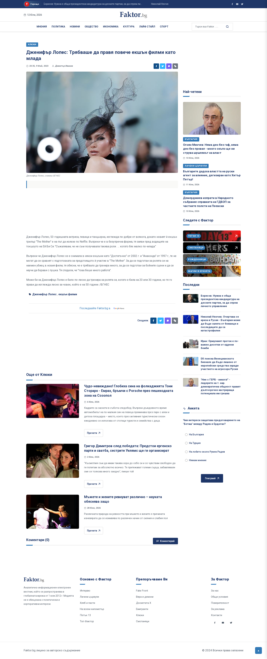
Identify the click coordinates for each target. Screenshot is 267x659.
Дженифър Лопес (44, 294)
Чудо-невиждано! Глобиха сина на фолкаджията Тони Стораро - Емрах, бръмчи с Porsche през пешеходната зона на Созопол (128, 391)
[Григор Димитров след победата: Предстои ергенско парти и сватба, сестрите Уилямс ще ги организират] (52, 461)
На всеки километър (92, 609)
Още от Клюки (39, 374)
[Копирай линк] (175, 66)
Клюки (140, 615)
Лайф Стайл (147, 26)
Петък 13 (85, 615)
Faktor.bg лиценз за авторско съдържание (52, 650)
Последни (191, 285)
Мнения (42, 26)
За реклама (217, 609)
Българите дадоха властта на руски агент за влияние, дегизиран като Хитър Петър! (212, 175)
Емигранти (142, 609)
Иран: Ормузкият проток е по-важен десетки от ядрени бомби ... (95, 4)
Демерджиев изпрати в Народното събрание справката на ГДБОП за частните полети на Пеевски (208, 202)
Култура (128, 26)
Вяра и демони (144, 596)
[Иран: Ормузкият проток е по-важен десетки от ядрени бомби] (190, 343)
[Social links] (214, 622)
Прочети (93, 433)
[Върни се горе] (258, 650)
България (191, 139)
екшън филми (67, 294)
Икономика (110, 26)
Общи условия (219, 596)
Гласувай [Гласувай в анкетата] (212, 478)
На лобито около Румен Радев (205, 451)
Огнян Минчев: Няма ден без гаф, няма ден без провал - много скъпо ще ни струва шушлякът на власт (210, 148)
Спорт (164, 26)
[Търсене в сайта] (227, 26)
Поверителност (220, 602)
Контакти (216, 615)
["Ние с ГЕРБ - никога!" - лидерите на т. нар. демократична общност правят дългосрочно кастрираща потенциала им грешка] (190, 382)
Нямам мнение (195, 460)
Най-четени (192, 92)
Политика (58, 26)
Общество (91, 26)
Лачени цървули (196, 165)
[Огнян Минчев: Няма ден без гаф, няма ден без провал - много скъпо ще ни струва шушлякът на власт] (212, 118)
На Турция (193, 443)
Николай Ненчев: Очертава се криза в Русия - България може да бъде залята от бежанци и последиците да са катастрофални (220, 323)
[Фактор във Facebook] (232, 4)
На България (194, 434)
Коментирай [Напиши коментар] (165, 541)
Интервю (85, 590)
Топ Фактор (87, 621)
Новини (75, 26)
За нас (215, 590)
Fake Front (142, 590)
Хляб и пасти (87, 602)
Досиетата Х (143, 602)
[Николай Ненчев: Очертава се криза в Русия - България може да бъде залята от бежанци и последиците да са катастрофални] (190, 319)
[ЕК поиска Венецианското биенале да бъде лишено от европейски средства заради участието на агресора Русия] (190, 361)
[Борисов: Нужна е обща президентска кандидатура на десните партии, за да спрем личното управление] (190, 298)
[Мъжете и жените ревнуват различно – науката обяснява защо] (52, 512)
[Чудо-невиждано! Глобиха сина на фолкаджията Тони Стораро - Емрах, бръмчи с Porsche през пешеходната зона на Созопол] (52, 401)
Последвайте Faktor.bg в (102, 308)
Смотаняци (142, 621)
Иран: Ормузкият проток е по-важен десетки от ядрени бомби (220, 345)
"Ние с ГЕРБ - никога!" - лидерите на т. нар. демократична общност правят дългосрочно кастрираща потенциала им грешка (221, 386)
